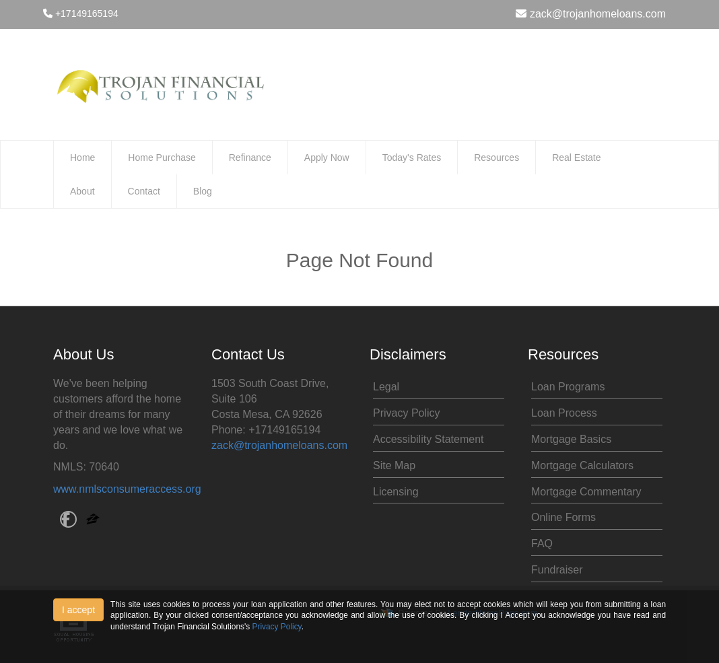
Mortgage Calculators (582, 465)
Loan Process (564, 413)
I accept (78, 609)
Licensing (396, 491)
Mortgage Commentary (586, 491)
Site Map (394, 465)
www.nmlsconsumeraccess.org (127, 489)
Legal (386, 386)
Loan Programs (568, 386)
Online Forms (563, 517)
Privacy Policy (406, 413)
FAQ (542, 543)
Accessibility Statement (428, 439)
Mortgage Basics (571, 439)
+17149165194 (80, 13)
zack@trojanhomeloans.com (591, 14)
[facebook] (68, 520)
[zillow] (93, 520)
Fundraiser (556, 569)
